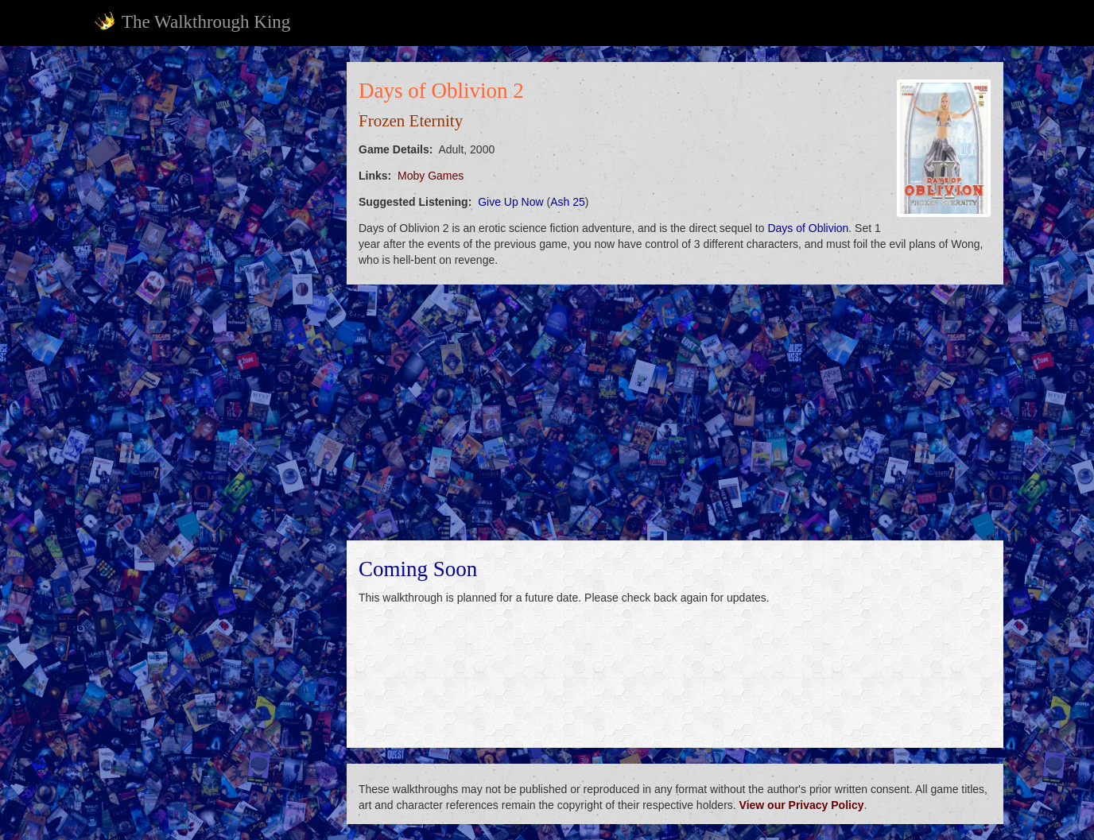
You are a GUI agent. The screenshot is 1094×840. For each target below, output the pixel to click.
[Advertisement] (210, 300)
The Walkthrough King (192, 21)
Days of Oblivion (807, 228)
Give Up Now (510, 201)
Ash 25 (567, 201)
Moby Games (431, 175)
